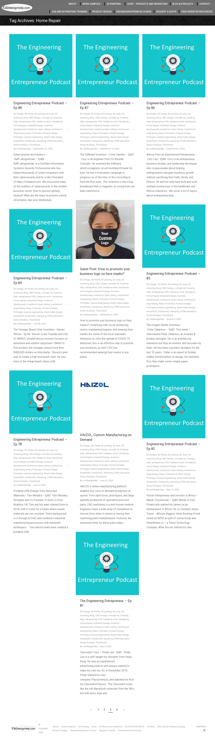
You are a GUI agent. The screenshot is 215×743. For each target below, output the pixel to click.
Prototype (18, 144)
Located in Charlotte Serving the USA (71, 3)
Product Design (50, 140)
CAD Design (35, 124)
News (28, 140)
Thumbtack (34, 152)
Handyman (57, 128)
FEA (34, 128)
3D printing (40, 121)
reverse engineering (33, 144)
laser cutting (44, 136)
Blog (25, 124)
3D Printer (29, 121)
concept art (47, 124)
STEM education (55, 148)
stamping (41, 148)
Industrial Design (35, 132)
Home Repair (19, 132)
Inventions (32, 136)
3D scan (50, 121)
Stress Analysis (20, 152)
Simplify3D (18, 148)
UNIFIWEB (201, 733)
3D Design (18, 121)
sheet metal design (53, 144)
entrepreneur (25, 128)
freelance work (44, 128)
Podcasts (37, 140)
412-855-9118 (178, 3)
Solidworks (30, 148)
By (22, 155)
